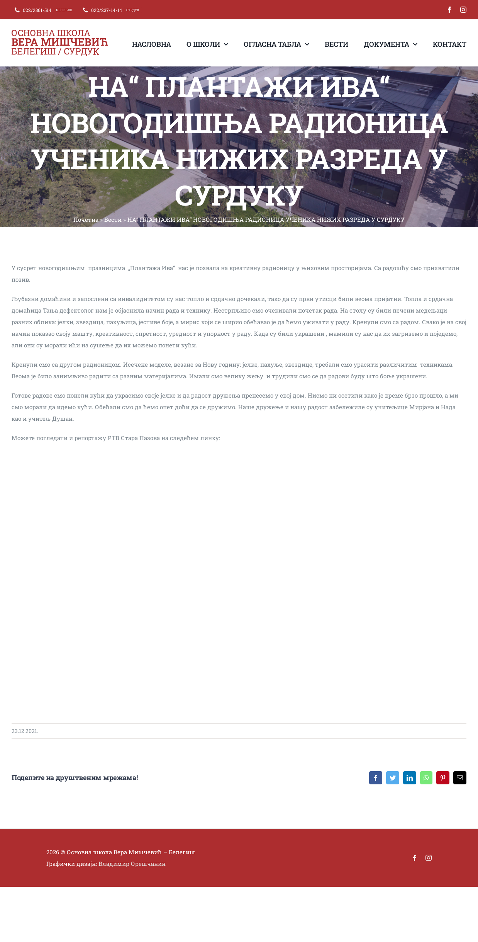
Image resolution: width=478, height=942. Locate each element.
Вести (113, 219)
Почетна (85, 219)
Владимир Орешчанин (132, 863)
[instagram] (463, 10)
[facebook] (449, 10)
